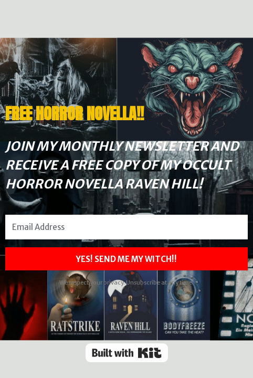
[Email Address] (126, 227)
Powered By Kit (127, 352)
